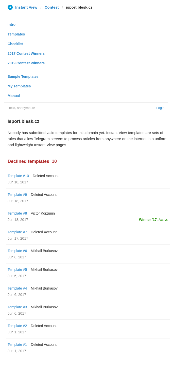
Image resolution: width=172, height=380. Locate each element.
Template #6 (17, 251)
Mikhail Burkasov (44, 251)
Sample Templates (23, 76)
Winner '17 (148, 220)
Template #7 (17, 232)
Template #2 (17, 326)
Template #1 (17, 345)
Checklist (15, 44)
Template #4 (17, 288)
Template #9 (17, 195)
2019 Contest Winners (26, 63)
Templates (16, 34)
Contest (52, 7)
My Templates (19, 86)
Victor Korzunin (43, 213)
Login (160, 108)
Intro (11, 25)
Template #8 (17, 213)
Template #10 (18, 176)
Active (163, 220)
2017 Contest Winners (26, 53)
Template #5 (17, 270)
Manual (14, 96)
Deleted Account (46, 176)
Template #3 (17, 307)
